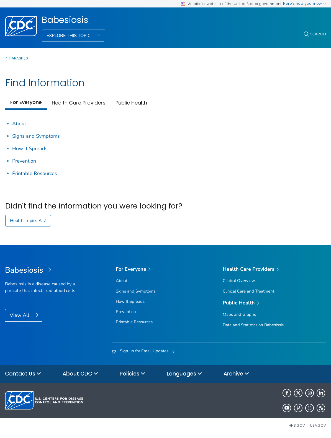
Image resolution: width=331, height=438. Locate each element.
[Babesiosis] (45, 270)
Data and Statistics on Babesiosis (253, 325)
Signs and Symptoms (36, 136)
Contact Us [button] (23, 374)
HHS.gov (297, 425)
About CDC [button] (80, 374)
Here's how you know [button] (304, 3)
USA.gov (318, 425)
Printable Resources (34, 173)
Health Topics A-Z (28, 221)
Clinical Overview (239, 280)
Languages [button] (184, 374)
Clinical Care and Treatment (248, 291)
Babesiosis (65, 20)
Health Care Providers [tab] (79, 102)
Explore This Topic (69, 36)
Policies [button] (132, 374)
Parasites (19, 58)
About (19, 123)
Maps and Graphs (239, 314)
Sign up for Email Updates (144, 351)
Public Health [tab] (131, 102)
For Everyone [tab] (26, 102)
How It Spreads (30, 148)
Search (318, 34)
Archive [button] (236, 374)
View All (20, 315)
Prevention (24, 161)
